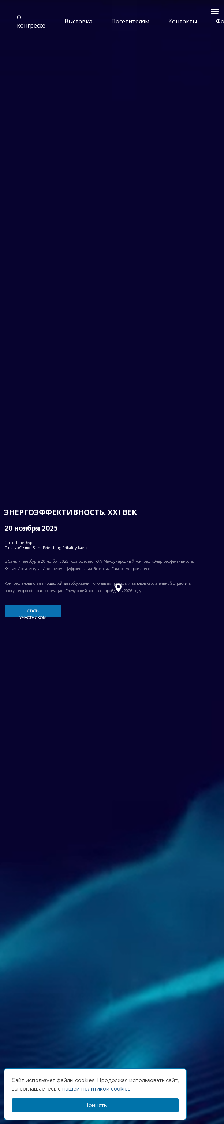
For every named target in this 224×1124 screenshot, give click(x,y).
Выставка (78, 21)
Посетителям (130, 21)
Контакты (182, 21)
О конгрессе (31, 21)
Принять (95, 1105)
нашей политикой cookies (96, 1088)
